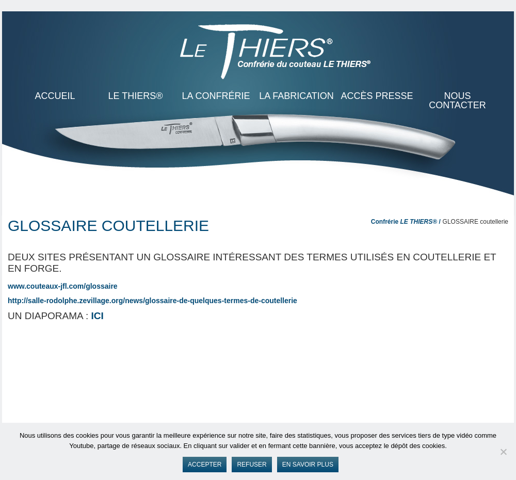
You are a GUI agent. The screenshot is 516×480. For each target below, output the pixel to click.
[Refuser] (503, 451)
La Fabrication (296, 96)
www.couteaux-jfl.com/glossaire (63, 286)
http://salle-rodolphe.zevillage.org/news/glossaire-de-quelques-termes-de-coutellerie (152, 300)
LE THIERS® (135, 96)
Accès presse (377, 96)
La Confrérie (216, 96)
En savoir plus (307, 464)
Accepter (204, 464)
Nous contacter (457, 100)
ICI (97, 315)
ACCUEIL (55, 96)
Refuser (251, 464)
